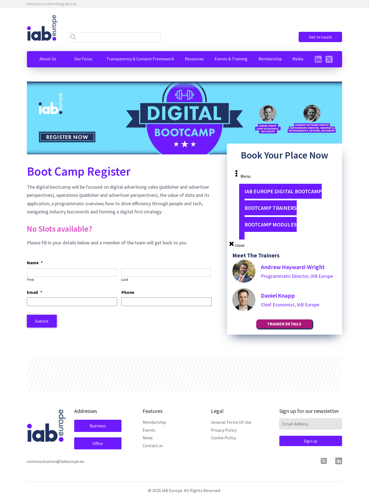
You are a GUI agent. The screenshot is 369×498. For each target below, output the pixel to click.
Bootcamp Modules (271, 224)
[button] (48, 58)
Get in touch (320, 37)
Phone (127, 292)
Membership (154, 422)
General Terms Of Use (231, 422)
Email (34, 292)
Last (124, 279)
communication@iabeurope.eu (55, 461)
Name (35, 262)
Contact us (153, 445)
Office (97, 443)
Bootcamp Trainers (271, 207)
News (148, 437)
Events (149, 430)
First (30, 279)
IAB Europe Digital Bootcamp (283, 191)
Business (98, 425)
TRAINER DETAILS (284, 323)
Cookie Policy (223, 437)
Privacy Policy (223, 430)
